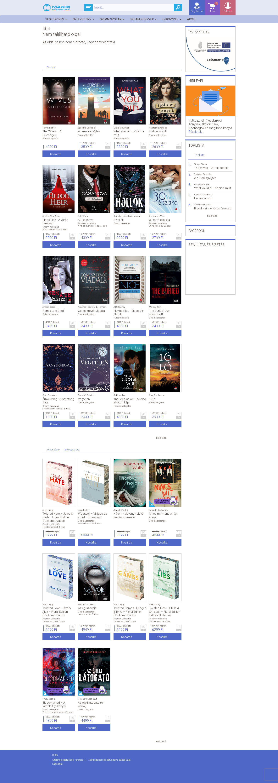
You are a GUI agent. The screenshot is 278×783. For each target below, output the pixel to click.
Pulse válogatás (50, 138)
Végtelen (84, 399)
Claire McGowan (122, 128)
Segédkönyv (56, 19)
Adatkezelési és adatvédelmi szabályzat (109, 759)
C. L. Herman (99, 307)
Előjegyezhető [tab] (71, 449)
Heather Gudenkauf (87, 699)
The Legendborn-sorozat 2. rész (57, 712)
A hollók (119, 220)
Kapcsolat (57, 763)
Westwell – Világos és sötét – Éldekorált (92, 515)
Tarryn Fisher (48, 128)
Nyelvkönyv (83, 19)
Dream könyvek (143, 19)
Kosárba (55, 154)
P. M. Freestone (49, 395)
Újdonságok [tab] (53, 449)
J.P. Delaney (119, 307)
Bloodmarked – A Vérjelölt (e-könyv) (54, 704)
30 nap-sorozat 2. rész (159, 226)
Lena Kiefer (83, 510)
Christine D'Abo (156, 216)
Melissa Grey (155, 307)
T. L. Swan (83, 216)
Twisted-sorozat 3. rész (53, 527)
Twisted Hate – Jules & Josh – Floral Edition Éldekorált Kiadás (57, 517)
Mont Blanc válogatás (124, 517)
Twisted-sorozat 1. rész (53, 621)
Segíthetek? (197, 11)
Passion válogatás (87, 223)
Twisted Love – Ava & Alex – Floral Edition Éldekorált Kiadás (56, 611)
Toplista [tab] (51, 67)
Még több (161, 437)
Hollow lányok (158, 131)
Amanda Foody (85, 307)
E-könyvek (171, 19)
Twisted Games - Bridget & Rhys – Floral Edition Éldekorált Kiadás (130, 611)
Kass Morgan (134, 216)
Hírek (55, 754)
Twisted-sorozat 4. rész (160, 621)
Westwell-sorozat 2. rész (89, 523)
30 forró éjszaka (159, 220)
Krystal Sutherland (158, 128)
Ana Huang (47, 510)
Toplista (199, 155)
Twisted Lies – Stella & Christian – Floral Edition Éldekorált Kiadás (164, 611)
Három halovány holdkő (129, 513)
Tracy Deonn (48, 699)
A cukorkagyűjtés (89, 131)
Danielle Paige (120, 216)
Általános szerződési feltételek (68, 759)
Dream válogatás (157, 135)
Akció (191, 19)
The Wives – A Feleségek (51, 133)
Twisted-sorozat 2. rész (125, 621)
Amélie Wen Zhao (50, 216)
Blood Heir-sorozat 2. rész (54, 229)
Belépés (228, 11)
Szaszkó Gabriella (86, 128)
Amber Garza (48, 307)
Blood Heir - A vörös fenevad (212, 208)
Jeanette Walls (121, 510)
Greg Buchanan (156, 395)
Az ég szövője (87, 608)
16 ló (152, 399)
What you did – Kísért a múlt (212, 188)
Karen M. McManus (158, 510)
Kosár (214, 7)
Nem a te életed (53, 311)
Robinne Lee (119, 395)
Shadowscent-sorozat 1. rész (56, 408)
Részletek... (196, 132)
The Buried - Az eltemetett (159, 312)
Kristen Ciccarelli (86, 604)
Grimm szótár (112, 19)
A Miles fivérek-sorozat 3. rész (92, 226)
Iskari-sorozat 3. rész (88, 614)
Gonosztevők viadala (91, 311)
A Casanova (85, 220)
